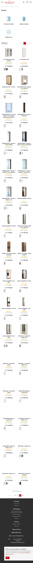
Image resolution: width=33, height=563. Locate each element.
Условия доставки (16, 516)
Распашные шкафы (9, 24)
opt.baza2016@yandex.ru (18, 535)
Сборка (16, 518)
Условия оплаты (16, 514)
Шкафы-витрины (24, 24)
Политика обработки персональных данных (16, 512)
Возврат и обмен (16, 524)
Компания (16, 501)
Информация (16, 509)
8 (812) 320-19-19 (16, 532)
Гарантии (16, 526)
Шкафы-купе (8, 37)
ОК (7, 557)
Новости (16, 505)
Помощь (16, 521)
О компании (17, 503)
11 (22, 495)
